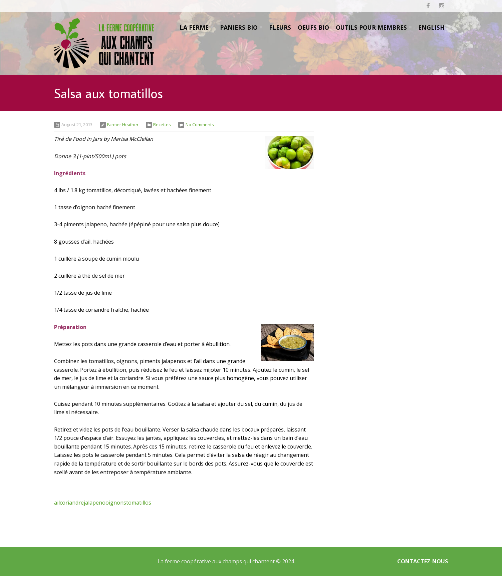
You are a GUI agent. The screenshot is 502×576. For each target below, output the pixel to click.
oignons (115, 502)
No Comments (200, 124)
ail (57, 502)
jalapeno (94, 502)
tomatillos (138, 502)
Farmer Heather (123, 124)
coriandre (72, 502)
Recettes (162, 124)
